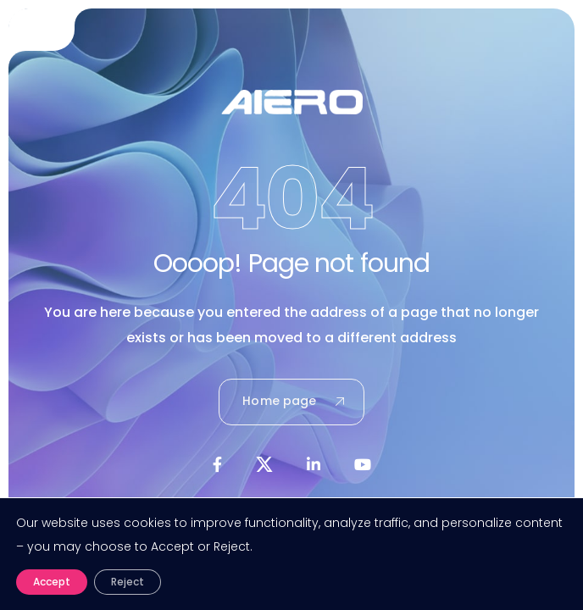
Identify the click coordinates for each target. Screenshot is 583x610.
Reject (127, 581)
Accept (51, 581)
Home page (292, 400)
